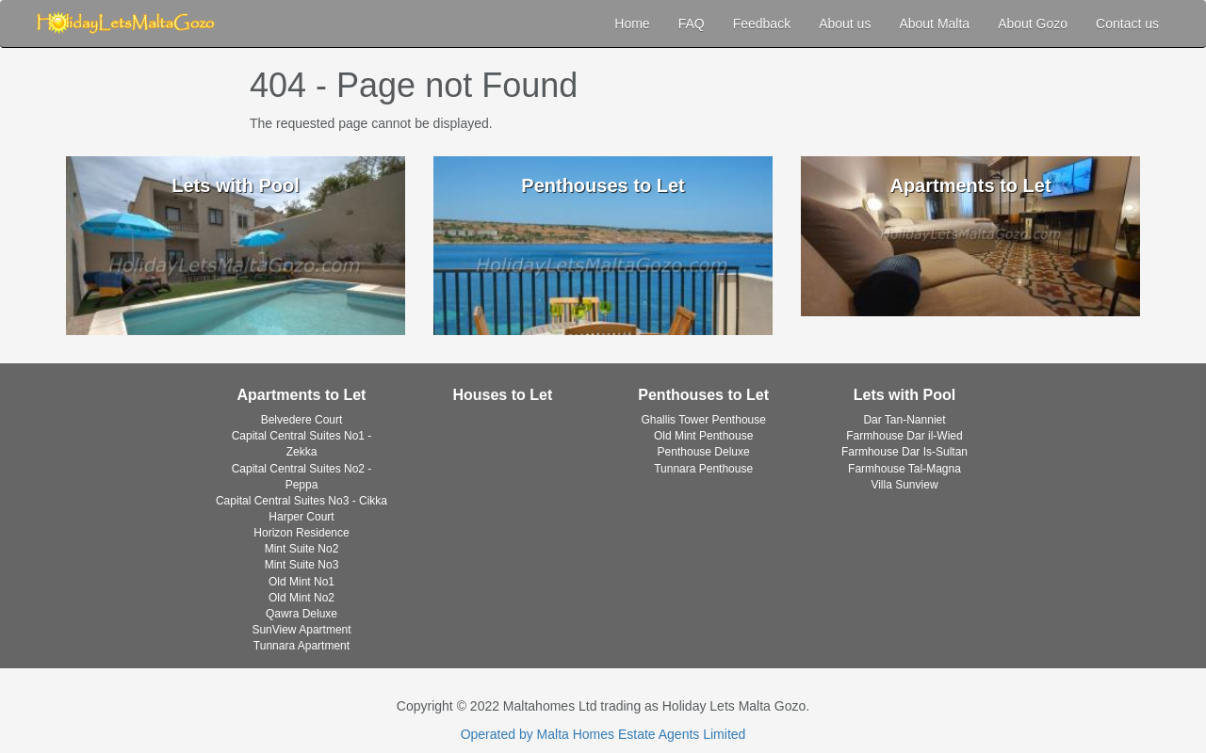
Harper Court (301, 516)
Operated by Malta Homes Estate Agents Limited (603, 734)
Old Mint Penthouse (703, 435)
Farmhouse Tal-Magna (904, 468)
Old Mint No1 (301, 581)
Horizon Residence (301, 532)
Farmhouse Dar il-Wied (904, 435)
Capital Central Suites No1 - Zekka (302, 443)
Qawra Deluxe (301, 613)
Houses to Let (502, 395)
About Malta (934, 23)
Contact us (1127, 23)
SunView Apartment (301, 629)
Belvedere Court (302, 419)
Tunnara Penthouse (703, 468)
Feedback (761, 23)
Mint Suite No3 (302, 564)
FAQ (691, 23)
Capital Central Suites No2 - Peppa (302, 476)
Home (631, 23)
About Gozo (1032, 23)
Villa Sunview (904, 484)
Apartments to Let (302, 395)
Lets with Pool (904, 395)
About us (845, 23)
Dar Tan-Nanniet (904, 419)
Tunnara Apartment (301, 645)
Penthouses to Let (703, 395)
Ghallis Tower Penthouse (703, 419)
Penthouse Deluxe (704, 451)
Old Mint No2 (301, 597)
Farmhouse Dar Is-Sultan (904, 451)
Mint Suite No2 (302, 548)
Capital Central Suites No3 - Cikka (301, 500)
